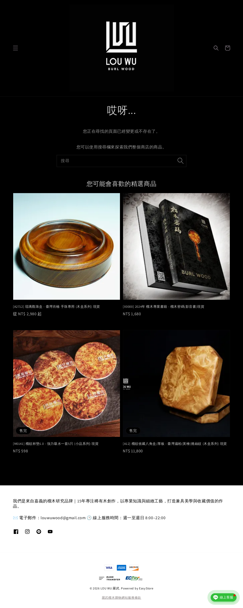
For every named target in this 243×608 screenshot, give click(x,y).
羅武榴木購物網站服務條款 (121, 597)
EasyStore (146, 588)
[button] (15, 48)
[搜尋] (180, 161)
